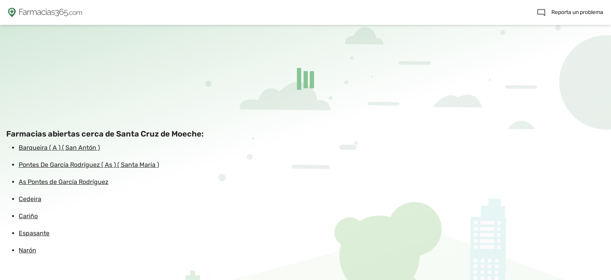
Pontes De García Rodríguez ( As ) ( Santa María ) (89, 164)
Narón (27, 250)
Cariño (28, 216)
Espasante (34, 233)
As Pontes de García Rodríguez (63, 182)
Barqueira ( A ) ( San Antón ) (59, 147)
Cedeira (30, 199)
